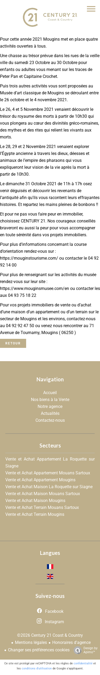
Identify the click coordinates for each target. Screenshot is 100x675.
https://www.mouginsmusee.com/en (34, 288)
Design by (84, 650)
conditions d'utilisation (37, 668)
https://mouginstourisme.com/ (29, 258)
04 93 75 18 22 (22, 295)
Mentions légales (31, 642)
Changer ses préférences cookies (39, 649)
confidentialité (83, 663)
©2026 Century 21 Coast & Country (50, 635)
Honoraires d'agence (71, 642)
